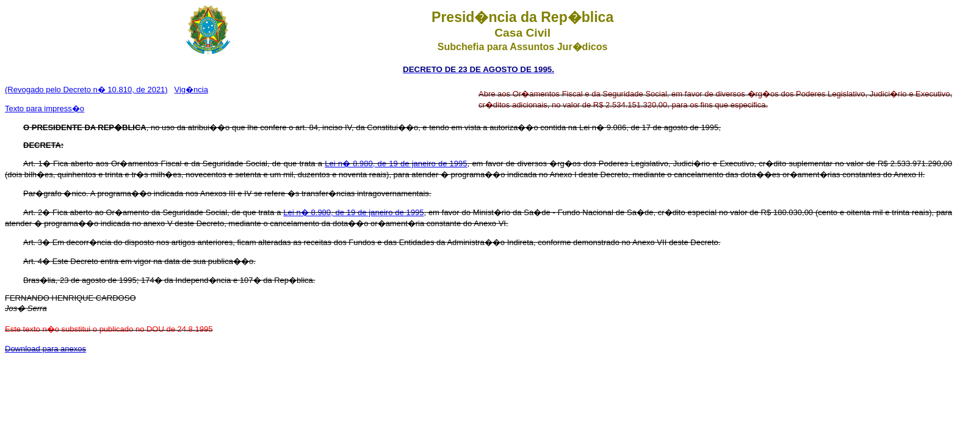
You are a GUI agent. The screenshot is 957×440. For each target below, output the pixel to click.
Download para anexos (45, 348)
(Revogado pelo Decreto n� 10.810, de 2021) (86, 89)
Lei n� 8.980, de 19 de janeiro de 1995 (396, 163)
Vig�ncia (191, 89)
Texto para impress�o (44, 108)
